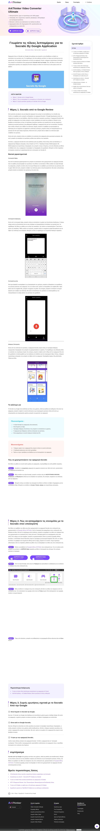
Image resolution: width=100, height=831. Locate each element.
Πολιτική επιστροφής (59, 821)
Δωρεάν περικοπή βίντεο (37, 819)
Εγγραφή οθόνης (35, 809)
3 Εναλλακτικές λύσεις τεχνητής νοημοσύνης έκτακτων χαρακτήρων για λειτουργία (30, 774)
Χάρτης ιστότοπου (58, 819)
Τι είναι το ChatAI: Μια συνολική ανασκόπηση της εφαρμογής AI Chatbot (28, 779)
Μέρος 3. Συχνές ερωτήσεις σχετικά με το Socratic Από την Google (29, 101)
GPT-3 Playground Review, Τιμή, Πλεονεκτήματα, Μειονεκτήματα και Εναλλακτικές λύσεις (32, 782)
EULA (55, 814)
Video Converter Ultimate (37, 807)
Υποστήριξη (76, 2)
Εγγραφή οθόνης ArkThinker (25, 530)
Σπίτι (12, 793)
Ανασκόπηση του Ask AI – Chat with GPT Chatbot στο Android (25, 776)
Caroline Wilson (30, 50)
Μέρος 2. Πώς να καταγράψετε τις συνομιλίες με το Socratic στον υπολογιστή (32, 99)
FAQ (78, 813)
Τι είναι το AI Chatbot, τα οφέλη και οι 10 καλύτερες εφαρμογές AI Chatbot (28, 785)
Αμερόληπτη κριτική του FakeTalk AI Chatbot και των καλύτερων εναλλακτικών (29, 788)
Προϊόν (59, 2)
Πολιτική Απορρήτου (59, 812)
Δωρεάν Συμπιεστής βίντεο (37, 816)
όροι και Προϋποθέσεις (59, 816)
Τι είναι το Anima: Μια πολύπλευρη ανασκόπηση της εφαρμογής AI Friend (30, 691)
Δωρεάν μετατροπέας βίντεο (38, 812)
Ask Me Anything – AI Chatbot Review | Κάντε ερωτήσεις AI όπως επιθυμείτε (31, 693)
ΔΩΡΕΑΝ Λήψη (16, 31)
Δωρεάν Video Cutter (36, 814)
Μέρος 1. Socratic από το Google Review (23, 97)
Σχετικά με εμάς (58, 807)
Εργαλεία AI (44, 50)
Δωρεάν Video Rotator (36, 821)
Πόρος (67, 2)
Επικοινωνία (80, 811)
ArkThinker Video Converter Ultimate (24, 10)
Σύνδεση (88, 2)
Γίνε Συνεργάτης (58, 809)
